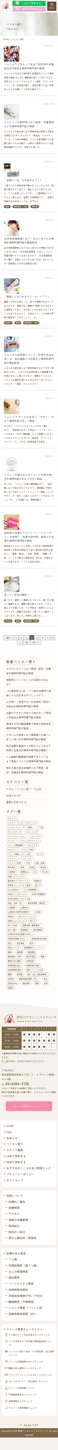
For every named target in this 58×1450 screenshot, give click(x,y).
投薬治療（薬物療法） (31, 925)
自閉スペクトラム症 (34, 969)
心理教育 (11, 907)
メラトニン (12, 858)
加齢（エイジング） (16, 876)
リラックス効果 (14, 863)
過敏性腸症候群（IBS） (28, 978)
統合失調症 (30, 956)
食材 (46, 983)
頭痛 (37, 983)
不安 (28, 863)
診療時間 (14, 1208)
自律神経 (30, 961)
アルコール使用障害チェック (23, 1407)
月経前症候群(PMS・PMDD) (26, 1296)
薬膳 (10, 974)
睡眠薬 (19, 952)
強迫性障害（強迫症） (37, 903)
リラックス (27, 858)
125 (26, 642)
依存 (22, 867)
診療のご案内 (17, 1202)
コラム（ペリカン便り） (19, 789)
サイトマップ (14, 1180)
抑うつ (32, 921)
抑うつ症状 (12, 925)
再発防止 (24, 871)
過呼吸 (10, 978)
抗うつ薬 (11, 929)
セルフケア (32, 845)
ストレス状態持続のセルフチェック (26, 1361)
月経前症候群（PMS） (17, 938)
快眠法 (8, 322)
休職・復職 (39, 863)
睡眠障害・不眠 (20, 206)
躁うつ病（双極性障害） (38, 974)
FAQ (8, 1132)
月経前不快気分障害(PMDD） (20, 934)
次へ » (35, 642)
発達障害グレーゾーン (33, 947)
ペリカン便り (14, 1144)
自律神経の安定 (32, 965)
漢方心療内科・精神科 (22, 1238)
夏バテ (38, 885)
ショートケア (35, 836)
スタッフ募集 (14, 1150)
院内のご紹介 (17, 1232)
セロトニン (12, 849)
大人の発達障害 (30, 889)
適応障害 (26, 983)
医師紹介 (14, 1226)
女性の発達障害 (38, 894)
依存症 (32, 867)
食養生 (10, 987)
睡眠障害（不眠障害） (22, 1302)
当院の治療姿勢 (18, 1220)
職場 (42, 956)
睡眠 (7, 206)
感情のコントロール (16, 921)
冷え (35, 871)
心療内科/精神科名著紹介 (18, 911)
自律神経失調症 (14, 969)
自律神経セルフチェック (20, 1401)
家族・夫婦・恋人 (15, 903)
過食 (45, 978)
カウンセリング (14, 831)
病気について (13, 947)
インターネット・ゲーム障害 (20, 827)
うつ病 (40, 827)
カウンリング (31, 831)
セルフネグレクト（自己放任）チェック (28, 1381)
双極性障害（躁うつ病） (24, 1265)
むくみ (40, 854)
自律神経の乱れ (14, 965)
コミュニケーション (16, 836)
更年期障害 (38, 929)
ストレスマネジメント (30, 840)
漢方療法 (20, 943)
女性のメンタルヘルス (17, 894)
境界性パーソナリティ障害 (19, 885)
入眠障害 (11, 871)
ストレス (11, 840)
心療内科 (24, 907)
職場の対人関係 (14, 961)
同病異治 (37, 880)
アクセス (14, 1214)
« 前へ (8, 638)
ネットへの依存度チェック (21, 1387)
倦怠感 (43, 867)
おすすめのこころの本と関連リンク (28, 1168)
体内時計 (11, 867)
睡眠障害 (31, 952)
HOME (10, 1126)
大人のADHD (13, 889)
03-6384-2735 (17, 1083)
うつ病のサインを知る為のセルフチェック (29, 1334)
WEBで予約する (16, 1162)
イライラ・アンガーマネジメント (22, 823)
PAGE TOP (31, 1425)
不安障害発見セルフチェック (23, 1394)
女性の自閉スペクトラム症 (19, 898)
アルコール (12, 818)
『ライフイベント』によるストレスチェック (30, 1374)
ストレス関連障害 (15, 845)
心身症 (37, 911)
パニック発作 (28, 849)
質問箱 (35, 206)
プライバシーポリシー (20, 1174)
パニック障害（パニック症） (20, 854)
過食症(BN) (12, 983)
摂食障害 (24, 929)
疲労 (31, 943)
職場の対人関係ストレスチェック (25, 1368)
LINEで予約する (16, 1156)
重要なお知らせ (15, 802)
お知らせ (11, 795)
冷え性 (45, 871)
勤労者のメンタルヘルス (18, 880)
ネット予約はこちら (27, 1106)
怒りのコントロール (27, 916)
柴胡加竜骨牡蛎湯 (39, 938)
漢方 (10, 943)
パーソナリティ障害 (21, 1283)
